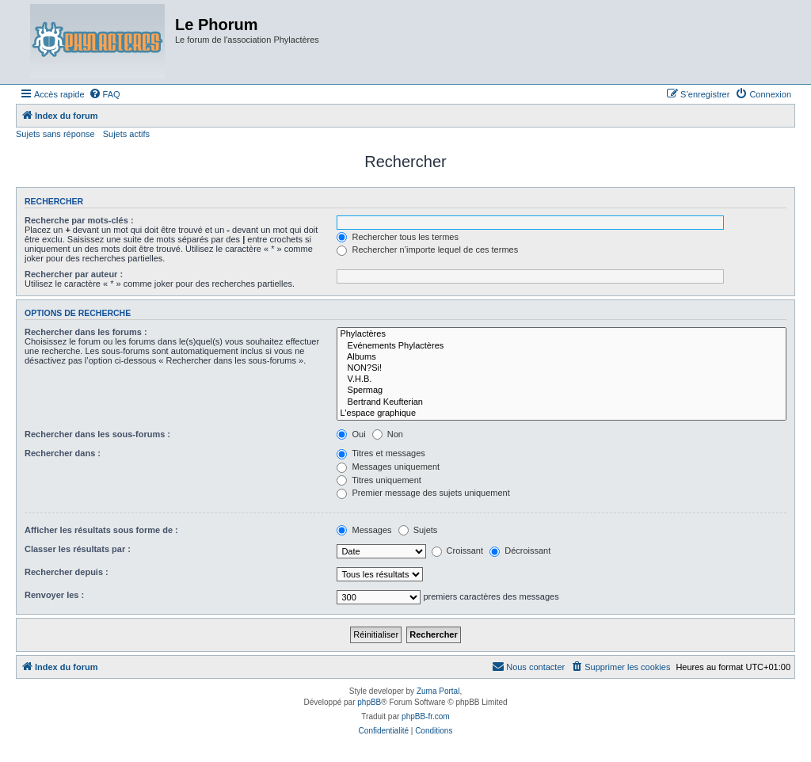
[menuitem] (104, 94)
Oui (351, 434)
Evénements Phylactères (561, 346)
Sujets (418, 530)
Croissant (458, 550)
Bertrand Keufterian (561, 402)
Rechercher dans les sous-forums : (97, 434)
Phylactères (561, 334)
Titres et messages (381, 453)
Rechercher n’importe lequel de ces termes (427, 249)
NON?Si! (561, 368)
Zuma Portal (438, 691)
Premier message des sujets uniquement (423, 492)
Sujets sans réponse (55, 134)
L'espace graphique (561, 413)
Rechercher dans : (63, 453)
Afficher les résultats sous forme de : (101, 530)
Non (387, 434)
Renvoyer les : (54, 595)
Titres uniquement (379, 480)
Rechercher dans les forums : (86, 332)
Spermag (561, 390)
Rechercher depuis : (67, 572)
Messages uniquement (388, 466)
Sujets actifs (126, 134)
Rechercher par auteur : (74, 274)
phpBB (369, 702)
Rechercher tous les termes (398, 237)
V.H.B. (561, 379)
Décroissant (519, 550)
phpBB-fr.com (426, 716)
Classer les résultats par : (78, 549)
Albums (561, 357)
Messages (364, 530)
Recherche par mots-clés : (79, 220)
